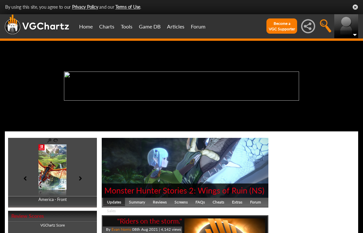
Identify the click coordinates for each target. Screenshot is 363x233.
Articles (175, 26)
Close (355, 7)
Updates (114, 202)
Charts (106, 26)
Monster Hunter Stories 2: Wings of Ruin (175, 190)
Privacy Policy (85, 7)
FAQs (200, 202)
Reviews (160, 202)
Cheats (218, 202)
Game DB (150, 26)
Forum (198, 26)
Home (86, 26)
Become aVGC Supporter (282, 26)
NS (257, 190)
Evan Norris (121, 229)
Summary (137, 202)
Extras (237, 202)
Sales (111, 210)
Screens (181, 202)
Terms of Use (127, 7)
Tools (126, 26)
